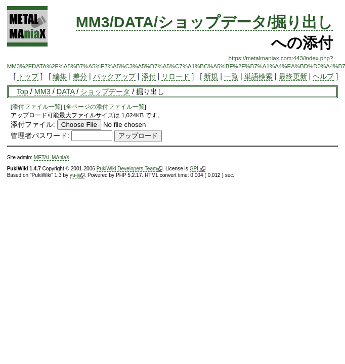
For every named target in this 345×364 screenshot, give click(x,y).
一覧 (231, 76)
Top (22, 91)
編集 (60, 76)
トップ (27, 76)
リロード (175, 76)
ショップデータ (105, 91)
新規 (211, 76)
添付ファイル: (33, 124)
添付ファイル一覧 (36, 107)
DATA (65, 91)
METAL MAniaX (52, 157)
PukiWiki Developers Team (130, 169)
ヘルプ (323, 76)
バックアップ (114, 76)
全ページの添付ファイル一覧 (105, 107)
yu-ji (77, 175)
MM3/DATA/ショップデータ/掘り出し (204, 22)
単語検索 (258, 76)
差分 (80, 76)
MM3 (42, 91)
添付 (149, 76)
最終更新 (293, 76)
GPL (197, 169)
